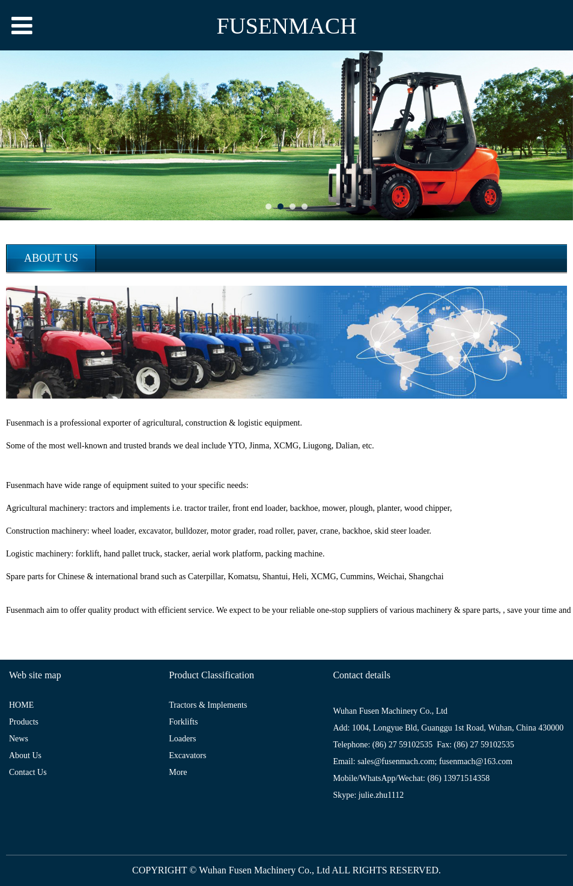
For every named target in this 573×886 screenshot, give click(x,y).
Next (557, 135)
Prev (16, 135)
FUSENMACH (286, 25)
